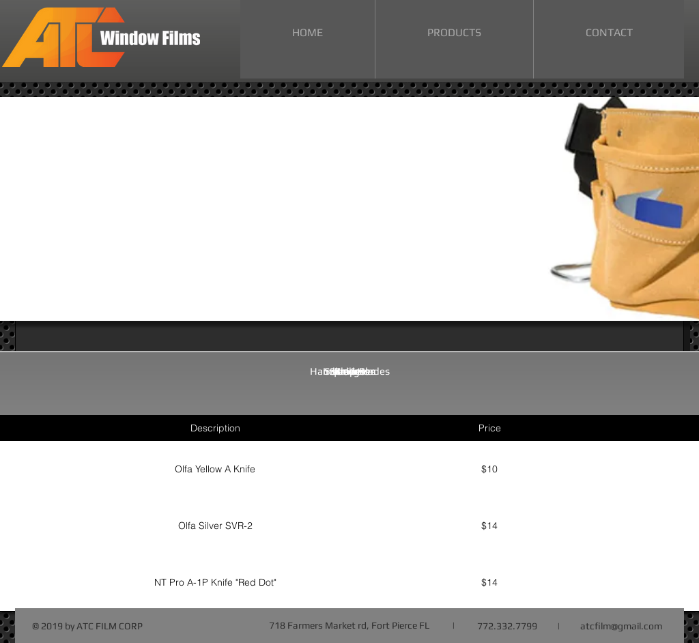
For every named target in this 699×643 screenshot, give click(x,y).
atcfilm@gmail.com (621, 625)
